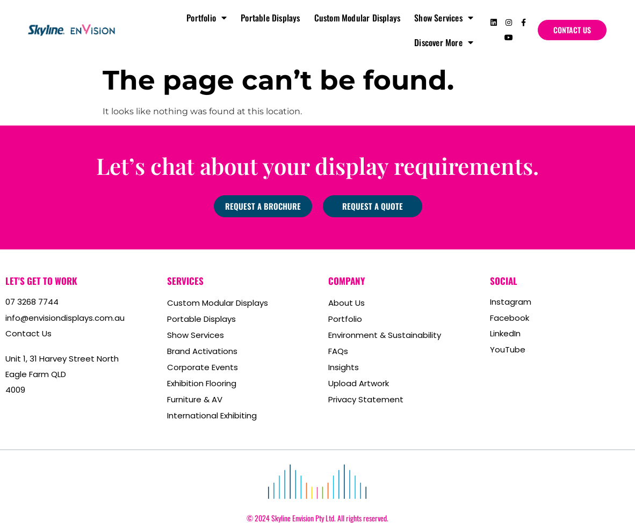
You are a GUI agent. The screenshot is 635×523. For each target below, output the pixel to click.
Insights (343, 367)
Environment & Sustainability (384, 335)
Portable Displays (270, 17)
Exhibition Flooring (201, 383)
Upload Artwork (358, 383)
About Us (346, 302)
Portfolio (206, 17)
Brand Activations (202, 351)
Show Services (443, 17)
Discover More (443, 42)
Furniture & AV (194, 399)
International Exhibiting (212, 415)
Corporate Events (202, 367)
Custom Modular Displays (357, 17)
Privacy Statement (365, 399)
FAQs (338, 351)
